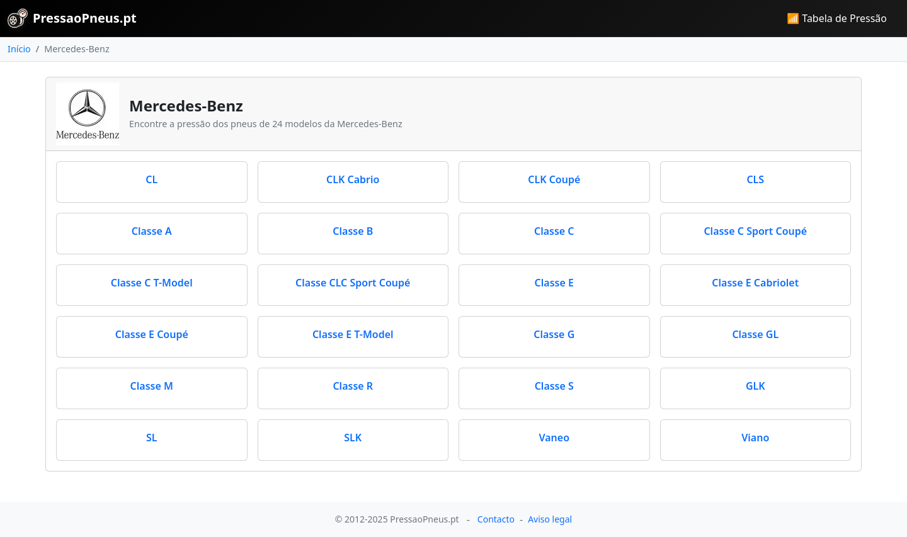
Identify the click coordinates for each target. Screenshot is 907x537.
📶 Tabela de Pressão (837, 18)
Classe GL (755, 334)
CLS (755, 179)
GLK (755, 386)
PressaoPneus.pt (72, 18)
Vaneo (554, 437)
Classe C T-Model (152, 283)
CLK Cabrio (352, 179)
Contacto (496, 519)
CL (151, 179)
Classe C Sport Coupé (755, 231)
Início (19, 49)
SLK (353, 437)
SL (151, 437)
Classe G (553, 334)
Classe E (554, 283)
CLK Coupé (554, 179)
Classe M (151, 386)
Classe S (554, 386)
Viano (755, 437)
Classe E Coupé (151, 334)
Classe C (554, 231)
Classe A (152, 231)
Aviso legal (550, 519)
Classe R (353, 386)
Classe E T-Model (353, 334)
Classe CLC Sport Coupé (352, 283)
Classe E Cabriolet (755, 283)
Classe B (353, 231)
